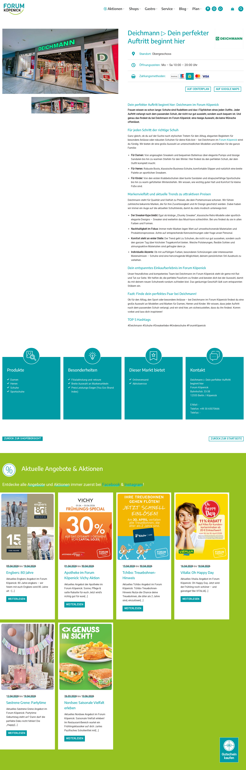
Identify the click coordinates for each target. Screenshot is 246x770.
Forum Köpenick (228, 139)
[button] (232, 8)
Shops (135, 9)
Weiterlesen (16, 599)
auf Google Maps (227, 89)
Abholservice (140, 383)
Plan (196, 9)
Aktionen (114, 9)
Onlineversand (140, 379)
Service (168, 9)
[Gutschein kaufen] (229, 749)
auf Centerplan (198, 89)
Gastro (151, 9)
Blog (183, 9)
